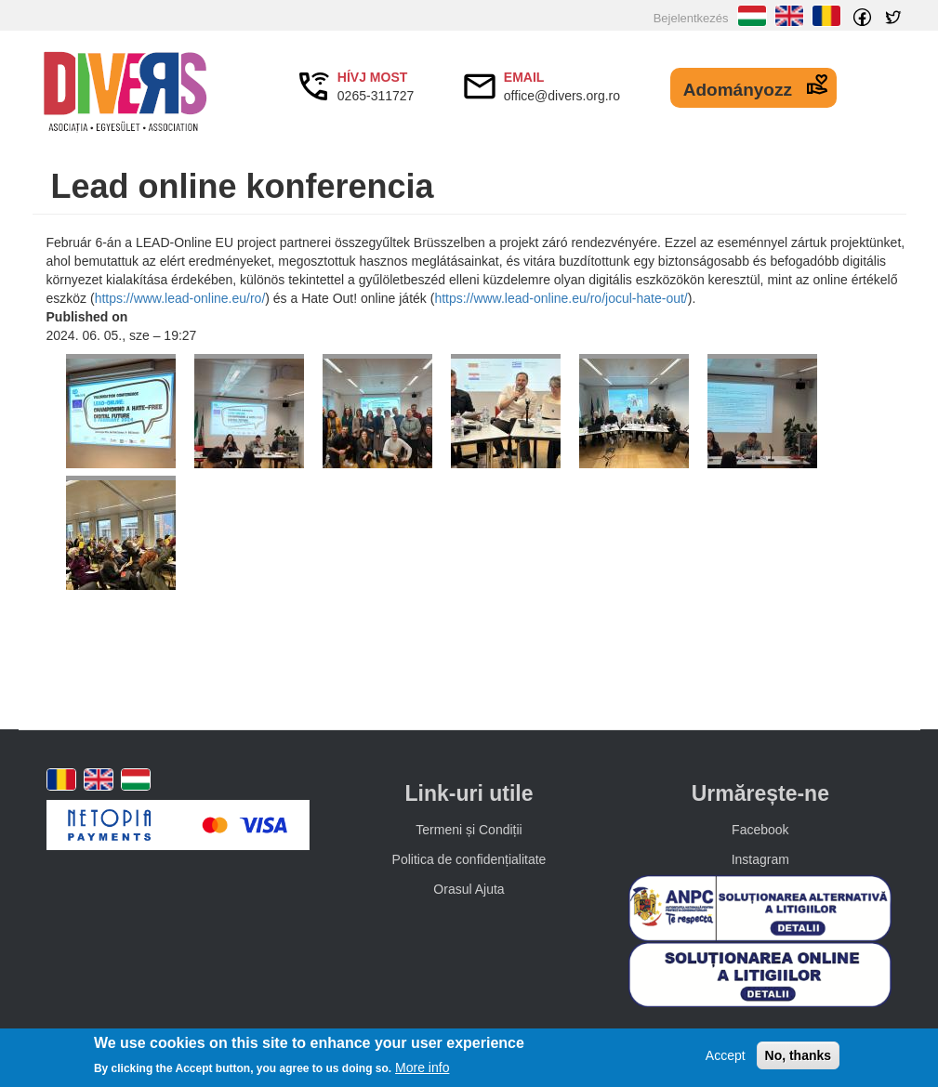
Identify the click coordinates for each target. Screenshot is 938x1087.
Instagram (760, 859)
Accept (726, 1055)
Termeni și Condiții (469, 829)
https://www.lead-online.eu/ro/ (180, 298)
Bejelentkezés (691, 18)
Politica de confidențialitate (469, 859)
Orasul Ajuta (468, 889)
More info (422, 1067)
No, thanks (798, 1055)
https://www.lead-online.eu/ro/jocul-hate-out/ (560, 298)
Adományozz (737, 89)
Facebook (760, 829)
